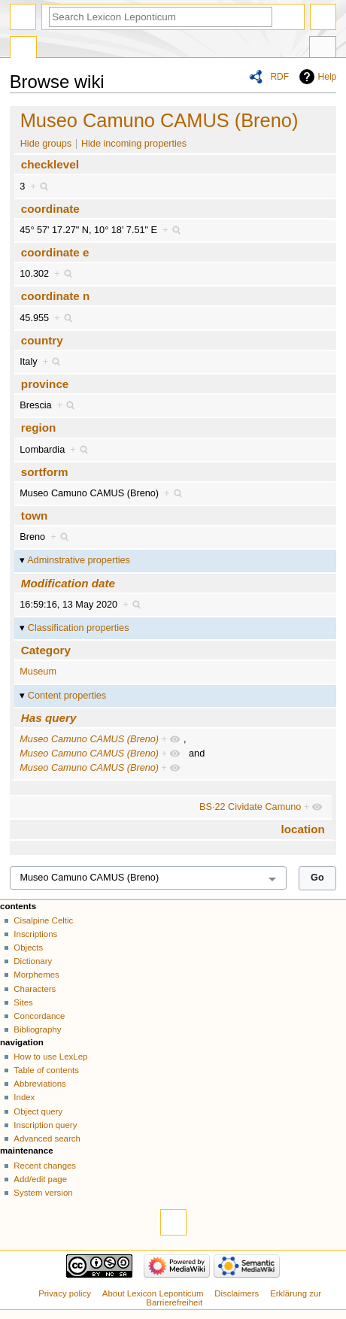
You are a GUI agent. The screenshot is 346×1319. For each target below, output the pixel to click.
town (34, 515)
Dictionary (33, 961)
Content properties (67, 695)
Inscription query (45, 1124)
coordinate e (55, 252)
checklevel (50, 164)
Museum (38, 671)
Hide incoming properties (134, 143)
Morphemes (36, 974)
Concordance (39, 1015)
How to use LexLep (50, 1056)
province (45, 384)
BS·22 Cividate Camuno (250, 807)
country (42, 340)
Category (46, 650)
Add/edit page (40, 1179)
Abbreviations (39, 1083)
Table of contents (46, 1070)
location (302, 829)
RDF (279, 76)
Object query (38, 1111)
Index (24, 1097)
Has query (49, 717)
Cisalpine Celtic (43, 920)
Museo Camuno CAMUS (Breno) (159, 120)
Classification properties (78, 628)
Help (327, 76)
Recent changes (45, 1165)
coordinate (50, 208)
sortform (44, 471)
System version (43, 1192)
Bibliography (37, 1029)
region (38, 427)
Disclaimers (236, 1293)
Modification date (68, 583)
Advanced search (47, 1138)
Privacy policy (64, 1293)
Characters (35, 988)
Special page (23, 49)
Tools (322, 49)
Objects (28, 947)
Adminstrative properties (78, 560)
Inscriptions (35, 933)
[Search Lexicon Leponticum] (160, 17)
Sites (23, 1002)
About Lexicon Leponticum (153, 1293)
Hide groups (45, 143)
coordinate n (55, 296)
